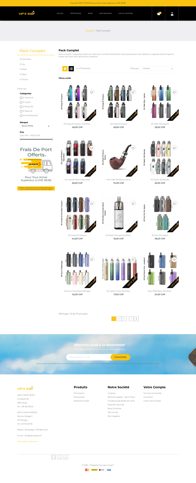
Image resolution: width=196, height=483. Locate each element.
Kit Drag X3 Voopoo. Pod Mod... (77, 124)
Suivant (136, 319)
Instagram (65, 457)
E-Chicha (24, 79)
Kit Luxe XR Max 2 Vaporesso (77, 180)
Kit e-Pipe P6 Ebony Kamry (119, 180)
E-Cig (22, 64)
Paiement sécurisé (116, 405)
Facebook (53, 457)
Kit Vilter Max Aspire (160, 124)
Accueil (60, 13)
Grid (65, 68)
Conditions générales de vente (121, 401)
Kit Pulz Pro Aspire (160, 235)
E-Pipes (23, 74)
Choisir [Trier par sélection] (158, 68)
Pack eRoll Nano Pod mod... (160, 291)
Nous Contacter (115, 408)
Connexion (148, 397)
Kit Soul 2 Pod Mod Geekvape (77, 291)
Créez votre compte (152, 401)
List (71, 68)
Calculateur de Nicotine (27, 441)
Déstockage (75, 13)
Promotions (79, 393)
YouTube (59, 457)
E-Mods (23, 69)
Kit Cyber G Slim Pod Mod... (119, 291)
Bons (90, 13)
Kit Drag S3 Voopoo (118, 124)
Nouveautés (79, 397)
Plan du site (113, 412)
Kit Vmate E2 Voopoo (77, 235)
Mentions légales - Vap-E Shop (121, 397)
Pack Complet (32, 51)
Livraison (112, 393)
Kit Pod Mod (25, 59)
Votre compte (155, 387)
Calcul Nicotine (125, 13)
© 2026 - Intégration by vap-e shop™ (98, 465)
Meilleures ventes (81, 401)
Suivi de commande (152, 393)
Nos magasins (105, 13)
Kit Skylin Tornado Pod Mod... (118, 235)
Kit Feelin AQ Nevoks (160, 180)
